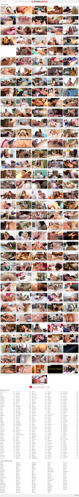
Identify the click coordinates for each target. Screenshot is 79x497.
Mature (55, 392)
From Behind (39, 397)
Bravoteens (3, 486)
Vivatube (50, 490)
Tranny (49, 474)
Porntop (34, 486)
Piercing (55, 431)
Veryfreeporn (50, 486)
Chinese (23, 399)
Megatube (34, 464)
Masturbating (39, 458)
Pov (55, 439)
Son (70, 414)
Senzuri (49, 462)
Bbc (8, 418)
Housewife (39, 428)
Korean (39, 445)
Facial (23, 445)
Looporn (18, 492)
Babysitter (8, 415)
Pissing (55, 433)
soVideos (39, 2)
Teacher (70, 434)
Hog (17, 480)
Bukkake (8, 452)
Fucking (39, 399)
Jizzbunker (18, 487)
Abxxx (2, 467)
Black (8, 436)
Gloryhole (39, 412)
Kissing (39, 442)
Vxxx (64, 464)
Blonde (8, 437)
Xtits (64, 478)
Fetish (23, 450)
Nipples (55, 403)
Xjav (64, 474)
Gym (39, 417)
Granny (39, 414)
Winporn (65, 465)
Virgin (70, 450)
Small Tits (70, 409)
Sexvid (49, 467)
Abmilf (2, 465)
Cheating (23, 397)
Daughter (23, 422)
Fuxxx (17, 468)
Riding (55, 452)
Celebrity (23, 394)
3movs (2, 462)
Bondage (8, 440)
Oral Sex (55, 415)
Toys (70, 443)
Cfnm (23, 396)
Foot (39, 393)
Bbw (8, 420)
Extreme (23, 443)
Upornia (49, 484)
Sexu (49, 465)
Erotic (23, 440)
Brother (8, 449)
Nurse (55, 406)
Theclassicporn (51, 471)
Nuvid (33, 470)
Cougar (23, 409)
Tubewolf (50, 480)
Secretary (70, 393)
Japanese (39, 439)
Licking (39, 450)
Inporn (17, 486)
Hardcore (39, 421)
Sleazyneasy (50, 470)
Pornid (33, 480)
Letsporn (18, 490)
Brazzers (8, 445)
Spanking (70, 415)
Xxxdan (65, 480)
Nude (55, 405)
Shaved (70, 397)
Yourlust (65, 486)
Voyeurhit (65, 462)
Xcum (64, 470)
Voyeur (70, 452)
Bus (8, 453)
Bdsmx (2, 478)
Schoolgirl (70, 392)
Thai (70, 437)
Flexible (39, 392)
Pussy (55, 445)
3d (8, 393)
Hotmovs (18, 483)
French (39, 396)
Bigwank (2, 481)
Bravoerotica (3, 484)
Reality (55, 448)
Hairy (39, 418)
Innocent (39, 433)
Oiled (55, 411)
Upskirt (70, 448)
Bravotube (3, 487)
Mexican (55, 393)
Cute (23, 418)
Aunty (8, 412)
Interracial (39, 436)
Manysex (34, 462)
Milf (55, 394)
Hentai (39, 425)
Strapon (70, 424)
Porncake (34, 474)
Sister (70, 402)
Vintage (70, 449)
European (23, 442)
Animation (8, 405)
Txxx (49, 481)
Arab (8, 408)
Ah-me (2, 468)
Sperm (70, 417)
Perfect (55, 428)
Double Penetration (23, 434)
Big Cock (8, 430)
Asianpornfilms (4, 477)
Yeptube (65, 483)
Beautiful (8, 424)
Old (55, 412)
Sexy (70, 396)
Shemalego (50, 468)
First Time (23, 455)
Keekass (18, 489)
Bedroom (8, 425)
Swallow (70, 428)
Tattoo (70, 433)
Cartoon (23, 392)
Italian (39, 437)
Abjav (2, 464)
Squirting (70, 420)
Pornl (33, 481)
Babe (8, 414)
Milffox (33, 465)
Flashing (23, 458)
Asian (8, 409)
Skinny (70, 405)
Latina (39, 448)
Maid (39, 455)
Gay (39, 405)
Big (8, 427)
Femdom (23, 449)
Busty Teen (8, 455)
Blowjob (8, 439)
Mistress (55, 397)
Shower (70, 400)
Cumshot (23, 417)
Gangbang (39, 402)
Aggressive (8, 397)
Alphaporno (3, 470)
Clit (23, 403)
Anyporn (2, 474)
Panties (55, 421)
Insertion (39, 434)
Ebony (23, 437)
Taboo (70, 431)
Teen (70, 436)
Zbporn (65, 487)
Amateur (8, 399)
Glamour (39, 409)
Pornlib (33, 483)
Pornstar (55, 437)
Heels (39, 424)
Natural (55, 402)
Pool (55, 436)
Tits (70, 440)
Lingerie (39, 452)
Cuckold (23, 415)
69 (8, 394)
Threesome (70, 439)
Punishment (55, 443)
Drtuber (18, 462)
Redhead (55, 449)
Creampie (23, 412)
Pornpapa (34, 484)
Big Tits (8, 431)
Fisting (23, 456)
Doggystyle (23, 430)
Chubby (23, 400)
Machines (39, 453)
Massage (39, 456)
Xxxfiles (65, 481)
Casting (23, 393)
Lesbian (39, 449)
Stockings (70, 421)
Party (55, 425)
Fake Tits (23, 446)
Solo (70, 412)
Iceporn (18, 484)
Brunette (8, 450)
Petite (55, 430)
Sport (70, 418)
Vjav (49, 492)
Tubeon (49, 477)
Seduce (70, 394)
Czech (23, 420)
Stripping (70, 425)
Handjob (39, 420)
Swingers (70, 430)
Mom (55, 399)
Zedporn (65, 489)
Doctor (23, 428)
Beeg (2, 480)
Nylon (55, 408)
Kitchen (39, 443)
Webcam (70, 453)
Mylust (33, 468)
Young (70, 458)
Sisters (70, 403)
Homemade (39, 427)
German (39, 406)
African (8, 396)
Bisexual (8, 434)
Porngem (34, 477)
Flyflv (17, 467)
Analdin (2, 471)
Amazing (8, 400)
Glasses (39, 411)
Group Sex (39, 415)
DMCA (77, 495)
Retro (55, 450)
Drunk (23, 436)
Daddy (23, 421)
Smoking (70, 411)
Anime (8, 406)
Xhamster (65, 471)
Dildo (23, 427)
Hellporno (18, 478)
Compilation (23, 408)
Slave (70, 406)
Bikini (8, 433)
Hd (39, 422)
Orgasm (55, 417)
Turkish (70, 445)
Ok (33, 471)
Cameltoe (8, 456)
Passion (55, 427)
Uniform (70, 446)
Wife (70, 455)
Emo (23, 439)
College (23, 406)
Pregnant (55, 440)
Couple (23, 411)
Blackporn (3, 483)
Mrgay (33, 467)
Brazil (8, 443)
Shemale (70, 399)
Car (8, 458)
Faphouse (18, 465)
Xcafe (64, 468)
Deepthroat (23, 424)
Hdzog (17, 477)
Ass (8, 411)
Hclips (17, 471)
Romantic (55, 453)
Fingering (23, 453)
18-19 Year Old (8, 392)
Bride (8, 446)
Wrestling (70, 456)
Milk (55, 396)
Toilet (70, 442)
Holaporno (18, 481)
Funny (39, 400)
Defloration (23, 425)
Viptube (49, 489)
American (8, 402)
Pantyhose (55, 424)
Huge (39, 430)
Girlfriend (39, 408)
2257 (75, 495)
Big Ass (8, 428)
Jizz (39, 440)
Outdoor (55, 420)
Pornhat (34, 478)
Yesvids (65, 484)
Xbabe (65, 467)
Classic (23, 402)
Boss (8, 442)
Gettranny (18, 470)
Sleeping (70, 408)
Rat (33, 490)
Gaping (39, 403)
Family (23, 448)
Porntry (33, 487)
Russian (55, 456)
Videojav (50, 487)
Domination (23, 433)
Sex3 (49, 464)
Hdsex (17, 474)
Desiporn (3, 492)
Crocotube (3, 489)
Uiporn (49, 483)
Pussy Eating (55, 446)
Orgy (55, 418)
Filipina (23, 452)
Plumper (55, 434)
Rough (55, 455)
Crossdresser (23, 414)
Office (55, 409)
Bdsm (8, 421)
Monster (55, 400)
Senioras (34, 492)
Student (70, 427)
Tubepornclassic (51, 478)
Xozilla (65, 477)
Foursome (39, 394)
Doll (23, 431)
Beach (8, 422)
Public (55, 442)
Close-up (23, 405)
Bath (8, 417)
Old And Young (55, 414)
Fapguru (18, 464)
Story (70, 422)
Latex (39, 446)
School (55, 458)
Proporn (34, 489)
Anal (8, 403)
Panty (55, 422)
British (8, 448)
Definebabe (3, 490)
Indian (39, 431)
